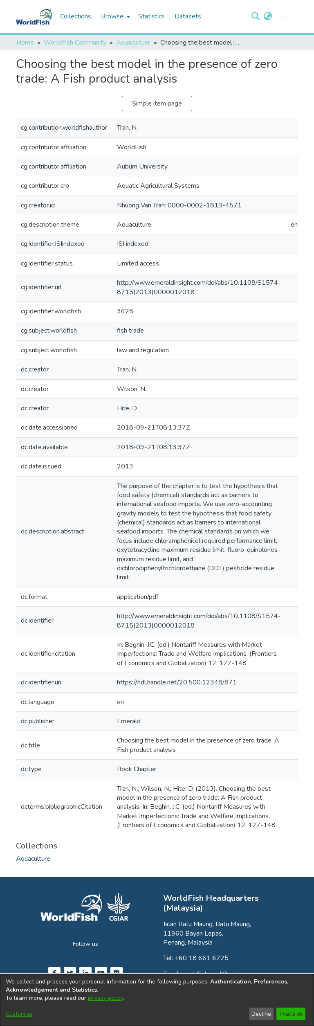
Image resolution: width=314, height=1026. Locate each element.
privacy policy (105, 998)
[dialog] (157, 1000)
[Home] (34, 16)
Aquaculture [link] (133, 42)
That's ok (290, 1014)
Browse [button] (112, 16)
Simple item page (157, 103)
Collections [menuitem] (75, 16)
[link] (33, 858)
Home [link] (25, 42)
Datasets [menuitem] (188, 16)
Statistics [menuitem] (151, 16)
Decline (261, 1014)
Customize (19, 1014)
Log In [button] (284, 16)
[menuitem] (114, 16)
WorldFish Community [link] (75, 42)
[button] (255, 16)
